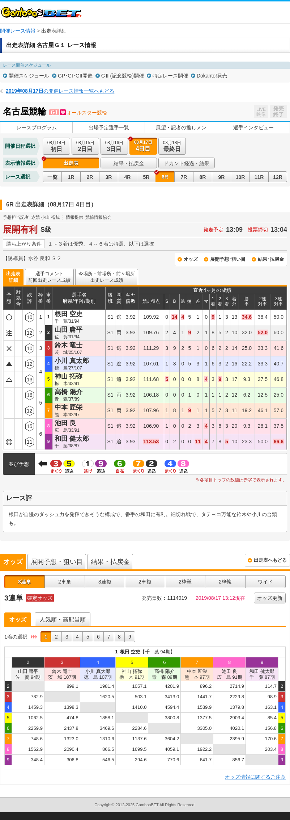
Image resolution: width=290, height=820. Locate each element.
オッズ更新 (269, 598)
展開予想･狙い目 (228, 259)
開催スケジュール (29, 76)
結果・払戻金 (129, 163)
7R (184, 177)
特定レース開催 (170, 76)
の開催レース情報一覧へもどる (60, 91)
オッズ (191, 259)
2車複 (145, 582)
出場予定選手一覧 (109, 127)
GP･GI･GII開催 (75, 76)
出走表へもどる (270, 560)
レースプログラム (36, 127)
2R (90, 177)
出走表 (70, 163)
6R (165, 177)
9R (221, 177)
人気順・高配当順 (62, 619)
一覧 (52, 177)
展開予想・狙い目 (57, 561)
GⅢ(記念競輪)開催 (122, 76)
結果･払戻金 (271, 259)
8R (203, 177)
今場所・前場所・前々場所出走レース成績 (106, 277)
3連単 (24, 582)
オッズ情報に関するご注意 (255, 777)
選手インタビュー (253, 127)
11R (259, 177)
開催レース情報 (17, 31)
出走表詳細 (13, 277)
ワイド (265, 582)
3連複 (104, 582)
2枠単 (185, 582)
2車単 (64, 582)
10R (240, 177)
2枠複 (225, 582)
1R (71, 177)
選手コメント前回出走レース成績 (49, 277)
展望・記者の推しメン (181, 127)
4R (127, 177)
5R (146, 177)
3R (109, 177)
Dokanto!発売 (212, 76)
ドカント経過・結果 (186, 163)
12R (277, 177)
